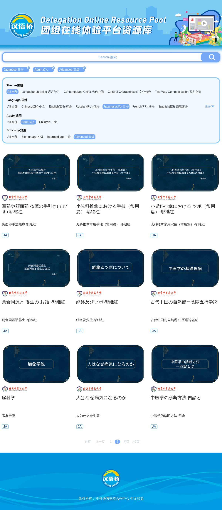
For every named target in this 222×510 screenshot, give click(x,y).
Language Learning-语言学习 (40, 91)
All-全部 (12, 91)
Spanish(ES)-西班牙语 (173, 106)
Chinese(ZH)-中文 (33, 106)
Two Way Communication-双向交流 (178, 91)
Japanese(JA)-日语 (116, 106)
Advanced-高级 (72, 69)
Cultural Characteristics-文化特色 (129, 91)
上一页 (100, 441)
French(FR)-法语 (143, 106)
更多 (210, 106)
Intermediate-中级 (58, 136)
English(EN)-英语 (60, 106)
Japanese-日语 (16, 69)
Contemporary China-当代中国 (84, 91)
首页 (88, 441)
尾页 (126, 441)
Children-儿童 (48, 122)
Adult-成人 (44, 69)
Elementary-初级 (32, 136)
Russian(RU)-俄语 (88, 106)
